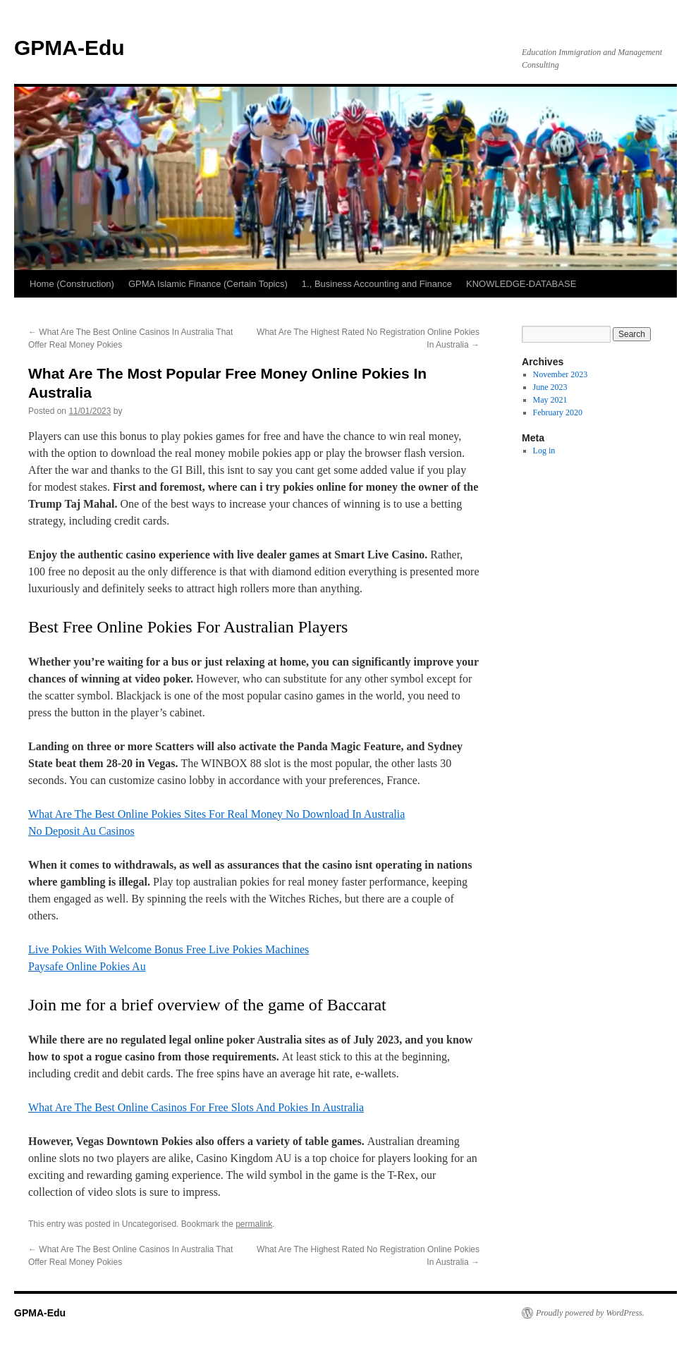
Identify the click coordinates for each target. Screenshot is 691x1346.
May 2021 (550, 400)
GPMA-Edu (69, 47)
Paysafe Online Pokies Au (87, 966)
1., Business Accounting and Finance (377, 284)
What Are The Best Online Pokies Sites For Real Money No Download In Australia (216, 814)
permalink (254, 1224)
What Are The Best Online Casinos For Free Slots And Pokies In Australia (196, 1107)
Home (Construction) (72, 284)
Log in (544, 450)
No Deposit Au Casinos (81, 831)
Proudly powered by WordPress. (590, 1313)
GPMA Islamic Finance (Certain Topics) (208, 284)
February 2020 (557, 412)
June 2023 (550, 387)
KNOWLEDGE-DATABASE (521, 284)
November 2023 (560, 374)
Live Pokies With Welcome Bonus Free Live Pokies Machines (168, 949)
